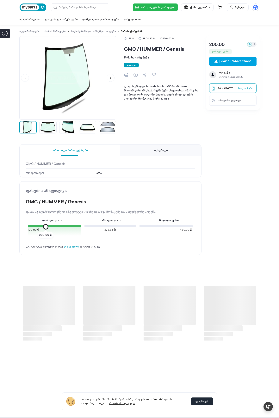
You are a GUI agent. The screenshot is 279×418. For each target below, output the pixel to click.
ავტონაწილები (29, 19)
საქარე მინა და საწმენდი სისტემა (93, 31)
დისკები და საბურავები (61, 19)
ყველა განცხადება (231, 76)
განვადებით (132, 19)
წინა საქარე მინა (132, 31)
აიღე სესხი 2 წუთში (232, 61)
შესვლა (237, 7)
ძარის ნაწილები (55, 31)
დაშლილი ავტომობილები (100, 19)
